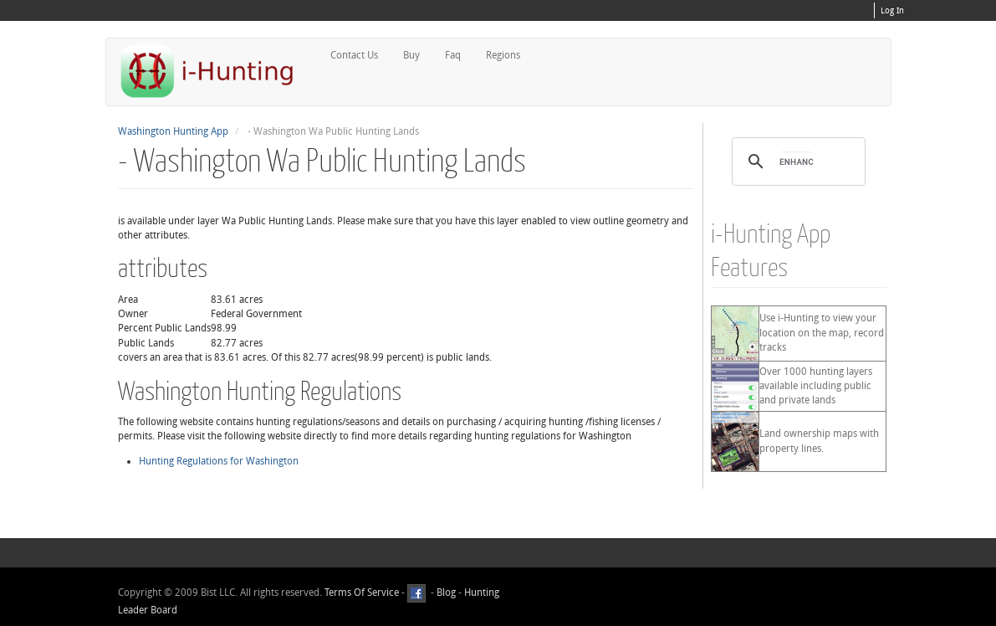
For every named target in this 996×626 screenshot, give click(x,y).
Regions (503, 55)
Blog (446, 592)
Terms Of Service (361, 592)
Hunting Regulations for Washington (219, 461)
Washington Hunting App (173, 131)
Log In (892, 11)
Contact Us (354, 55)
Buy (411, 55)
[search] (796, 161)
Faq (453, 55)
